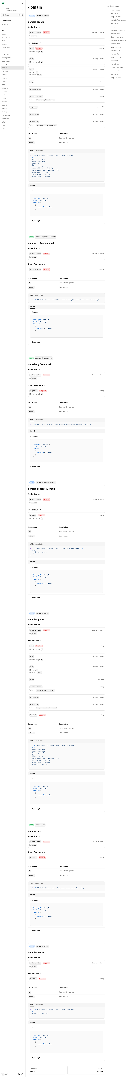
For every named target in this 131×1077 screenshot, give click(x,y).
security (5, 105)
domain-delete (37, 952)
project (4, 91)
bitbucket (5, 118)
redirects (5, 95)
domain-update (37, 619)
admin (4, 34)
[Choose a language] (19, 1074)
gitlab (4, 125)
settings (5, 108)
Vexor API (5, 24)
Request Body (35, 43)
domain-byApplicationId (42, 243)
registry (4, 102)
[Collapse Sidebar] (22, 1074)
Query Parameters (37, 264)
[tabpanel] (66, 167)
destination (6, 61)
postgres (5, 88)
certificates (6, 47)
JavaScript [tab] (39, 151)
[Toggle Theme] (4, 1074)
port (3, 85)
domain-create (37, 22)
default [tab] (32, 185)
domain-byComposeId (41, 364)
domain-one (35, 831)
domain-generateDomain (42, 488)
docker (4, 64)
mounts (4, 78)
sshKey (4, 112)
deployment (6, 58)
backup (4, 44)
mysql (4, 81)
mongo (4, 74)
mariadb (5, 71)
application (6, 37)
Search (12, 15)
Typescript (34, 221)
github (4, 122)
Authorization (35, 27)
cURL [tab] (32, 151)
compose (5, 54)
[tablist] (66, 151)
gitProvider (6, 115)
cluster (4, 51)
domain (5, 68)
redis (4, 98)
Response (34, 191)
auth (3, 41)
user (3, 129)
